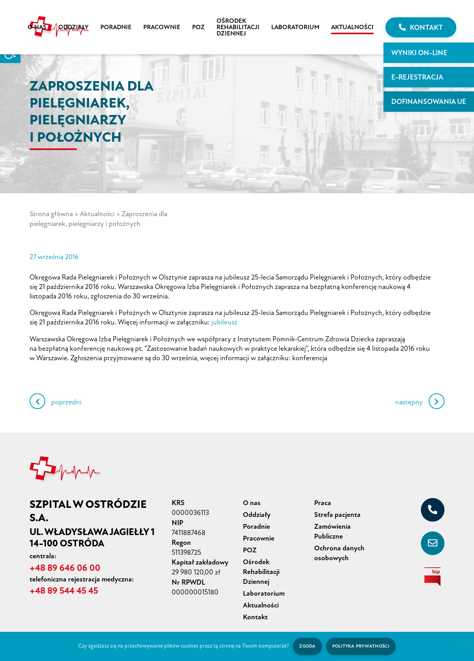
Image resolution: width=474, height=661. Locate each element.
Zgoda (306, 646)
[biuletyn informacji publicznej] (432, 575)
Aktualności (352, 27)
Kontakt (421, 27)
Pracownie (161, 27)
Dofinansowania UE (428, 101)
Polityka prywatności (361, 646)
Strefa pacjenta (337, 513)
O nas (37, 27)
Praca (322, 501)
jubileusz (224, 321)
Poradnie (115, 27)
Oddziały (73, 27)
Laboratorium (295, 27)
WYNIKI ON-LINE (419, 52)
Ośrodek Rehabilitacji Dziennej (238, 27)
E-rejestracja (417, 77)
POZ (198, 27)
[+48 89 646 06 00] (432, 508)
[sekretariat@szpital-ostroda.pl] (432, 542)
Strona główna (51, 213)
